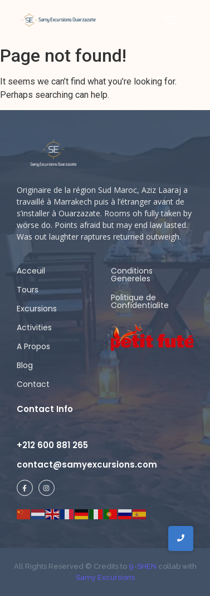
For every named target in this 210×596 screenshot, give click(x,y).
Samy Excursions (105, 577)
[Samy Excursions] (58, 19)
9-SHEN (142, 566)
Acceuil (31, 270)
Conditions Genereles (132, 274)
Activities (34, 327)
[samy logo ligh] (54, 153)
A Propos (33, 346)
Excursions (37, 308)
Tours (27, 289)
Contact (33, 384)
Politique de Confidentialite (140, 301)
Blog (25, 365)
